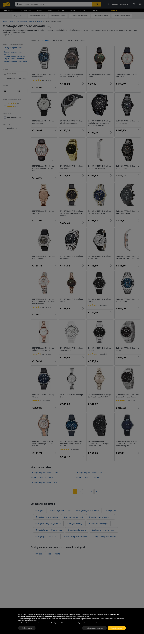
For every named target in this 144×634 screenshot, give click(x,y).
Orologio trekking (74, 523)
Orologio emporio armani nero (15, 61)
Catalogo (12, 21)
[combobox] (53, 4)
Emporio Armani (19, 16)
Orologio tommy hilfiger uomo (48, 523)
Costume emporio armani (122, 16)
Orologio (39, 21)
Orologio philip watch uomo (103, 530)
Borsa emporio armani (58, 16)
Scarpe (72, 10)
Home (5, 21)
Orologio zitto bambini (73, 517)
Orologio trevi (111, 510)
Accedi (115, 4)
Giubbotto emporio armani (79, 16)
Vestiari (95, 10)
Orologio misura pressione (46, 517)
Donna (39, 10)
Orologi (31, 21)
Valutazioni (84, 40)
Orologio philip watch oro (46, 536)
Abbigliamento (26, 10)
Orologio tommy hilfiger (98, 523)
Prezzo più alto (72, 40)
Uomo (50, 10)
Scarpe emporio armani (37, 16)
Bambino (61, 10)
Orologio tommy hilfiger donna (48, 530)
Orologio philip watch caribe (104, 536)
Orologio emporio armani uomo (13, 48)
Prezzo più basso (58, 40)
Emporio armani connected (14, 59)
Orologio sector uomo (77, 530)
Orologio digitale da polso (60, 510)
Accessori (83, 10)
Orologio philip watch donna (75, 536)
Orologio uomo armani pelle (100, 517)
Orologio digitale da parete (87, 510)
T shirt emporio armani (100, 16)
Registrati (124, 4)
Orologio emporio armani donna (13, 53)
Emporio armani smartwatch (14, 56)
